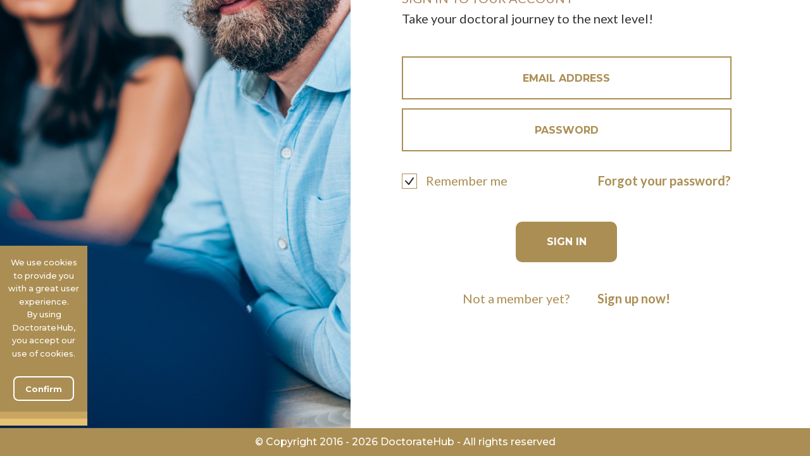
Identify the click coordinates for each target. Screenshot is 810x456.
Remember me (467, 180)
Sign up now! (633, 298)
